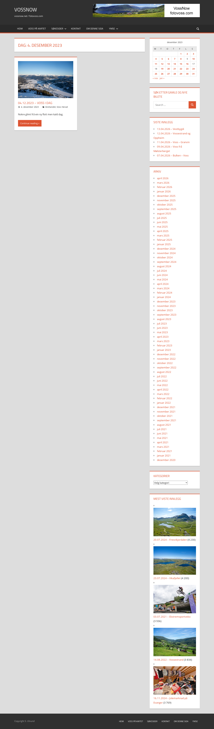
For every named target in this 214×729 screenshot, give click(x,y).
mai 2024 (162, 279)
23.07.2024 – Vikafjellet (166, 578)
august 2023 (164, 319)
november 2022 (166, 358)
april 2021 (163, 442)
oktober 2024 (165, 257)
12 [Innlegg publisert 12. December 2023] (162, 63)
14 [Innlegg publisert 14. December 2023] (175, 63)
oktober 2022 (165, 363)
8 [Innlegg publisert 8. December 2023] (181, 58)
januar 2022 (164, 402)
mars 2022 (163, 394)
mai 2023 (162, 332)
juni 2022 (162, 380)
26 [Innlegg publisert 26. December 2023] (162, 73)
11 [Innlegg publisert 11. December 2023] (156, 63)
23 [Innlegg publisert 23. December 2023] (187, 68)
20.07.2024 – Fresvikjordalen (170, 539)
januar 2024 (164, 297)
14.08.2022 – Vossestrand (168, 659)
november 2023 (166, 306)
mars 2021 (163, 446)
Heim (20, 28)
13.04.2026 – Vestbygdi (170, 129)
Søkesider (58, 28)
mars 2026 (163, 182)
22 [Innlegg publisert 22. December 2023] (181, 68)
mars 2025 (163, 235)
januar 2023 (164, 350)
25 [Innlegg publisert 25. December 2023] (156, 73)
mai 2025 (162, 226)
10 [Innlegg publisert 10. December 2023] (193, 58)
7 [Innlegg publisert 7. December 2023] (174, 58)
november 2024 (166, 253)
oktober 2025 (165, 204)
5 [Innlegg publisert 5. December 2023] (162, 58)
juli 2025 (162, 218)
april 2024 (163, 284)
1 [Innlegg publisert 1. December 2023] (181, 53)
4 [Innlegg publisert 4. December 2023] (156, 58)
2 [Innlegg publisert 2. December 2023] (187, 53)
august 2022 (164, 372)
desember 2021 (166, 407)
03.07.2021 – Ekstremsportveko (172, 616)
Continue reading (29, 123)
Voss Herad (62, 106)
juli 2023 (162, 323)
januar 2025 (164, 244)
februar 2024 (164, 292)
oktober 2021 (165, 416)
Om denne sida (94, 28)
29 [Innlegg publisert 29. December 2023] (181, 73)
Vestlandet (50, 106)
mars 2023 (163, 341)
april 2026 (163, 178)
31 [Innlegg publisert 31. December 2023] (193, 73)
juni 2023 (162, 328)
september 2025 (166, 209)
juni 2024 (162, 275)
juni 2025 (162, 222)
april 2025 (163, 231)
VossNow (26, 9)
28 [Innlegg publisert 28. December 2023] (175, 73)
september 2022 (166, 367)
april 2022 (163, 389)
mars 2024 (163, 288)
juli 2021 (162, 429)
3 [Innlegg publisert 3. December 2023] (193, 53)
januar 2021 (164, 455)
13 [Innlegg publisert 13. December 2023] (168, 63)
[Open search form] (197, 29)
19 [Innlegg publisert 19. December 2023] (162, 68)
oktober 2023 (165, 310)
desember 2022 (166, 354)
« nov (155, 78)
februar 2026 (164, 187)
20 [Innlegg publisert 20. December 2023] (168, 68)
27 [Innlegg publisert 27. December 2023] (168, 73)
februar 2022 (164, 398)
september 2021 (166, 420)
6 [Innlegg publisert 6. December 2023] (168, 58)
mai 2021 (162, 438)
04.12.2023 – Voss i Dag (35, 102)
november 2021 (166, 411)
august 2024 (164, 266)
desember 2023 (166, 301)
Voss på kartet (37, 28)
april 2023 (163, 336)
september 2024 (166, 262)
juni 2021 (162, 433)
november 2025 (166, 200)
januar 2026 (164, 191)
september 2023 (166, 314)
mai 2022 (162, 385)
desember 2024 (166, 248)
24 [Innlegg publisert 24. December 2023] (193, 68)
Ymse (113, 28)
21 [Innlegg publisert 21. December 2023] (175, 68)
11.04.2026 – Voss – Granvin (173, 142)
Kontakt (76, 28)
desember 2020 (166, 460)
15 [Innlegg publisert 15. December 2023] (181, 63)
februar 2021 (164, 451)
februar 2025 (164, 239)
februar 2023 (164, 345)
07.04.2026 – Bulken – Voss (173, 155)
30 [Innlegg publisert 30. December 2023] (187, 73)
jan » (162, 78)
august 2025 (164, 213)
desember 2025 (166, 196)
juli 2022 (162, 376)
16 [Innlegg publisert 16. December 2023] (187, 63)
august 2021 (164, 424)
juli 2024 (162, 270)
